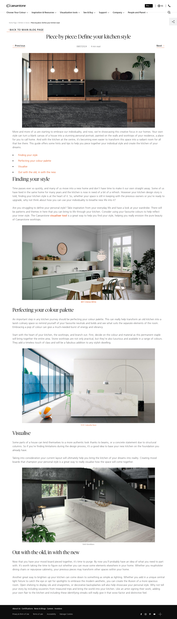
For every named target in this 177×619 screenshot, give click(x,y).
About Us (16, 609)
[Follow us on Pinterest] (150, 614)
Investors (58, 609)
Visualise (22, 166)
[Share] (173, 21)
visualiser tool (58, 215)
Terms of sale (38, 614)
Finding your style (28, 155)
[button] (17, 12)
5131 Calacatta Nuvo (88, 425)
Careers (50, 609)
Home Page (13, 23)
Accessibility (51, 614)
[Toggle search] (169, 12)
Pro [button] (147, 6)
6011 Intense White (88, 302)
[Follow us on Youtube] (154, 614)
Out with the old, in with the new (37, 172)
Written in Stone (23, 23)
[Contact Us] (169, 6)
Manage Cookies (66, 614)
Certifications (27, 609)
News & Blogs (40, 609)
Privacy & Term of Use (20, 614)
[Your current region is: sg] (160, 6)
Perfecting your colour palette (34, 160)
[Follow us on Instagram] (146, 614)
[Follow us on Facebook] (141, 614)
